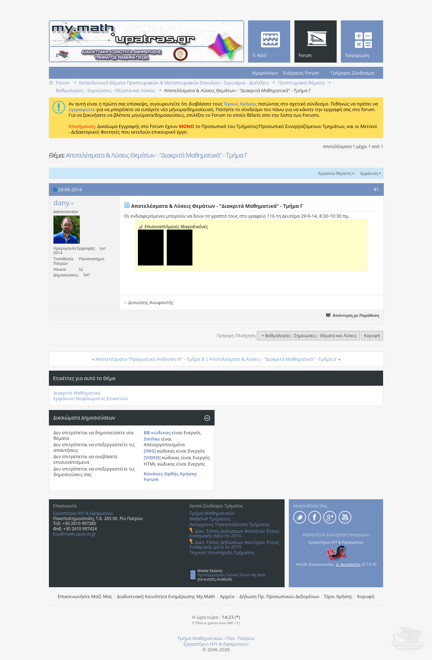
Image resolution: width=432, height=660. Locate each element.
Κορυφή (372, 336)
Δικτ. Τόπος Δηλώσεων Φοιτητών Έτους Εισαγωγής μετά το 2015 (234, 544)
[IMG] (150, 451)
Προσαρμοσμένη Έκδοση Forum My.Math (232, 574)
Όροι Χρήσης (338, 596)
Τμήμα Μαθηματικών (212, 513)
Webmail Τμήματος (210, 518)
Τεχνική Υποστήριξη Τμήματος (222, 552)
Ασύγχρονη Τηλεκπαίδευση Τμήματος (230, 524)
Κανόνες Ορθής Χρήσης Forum (170, 476)
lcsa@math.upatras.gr (74, 534)
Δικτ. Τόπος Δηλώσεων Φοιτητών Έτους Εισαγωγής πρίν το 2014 (234, 533)
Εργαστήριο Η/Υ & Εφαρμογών (83, 513)
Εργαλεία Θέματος (334, 173)
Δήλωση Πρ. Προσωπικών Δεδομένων (279, 596)
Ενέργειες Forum (301, 73)
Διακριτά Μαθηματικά (76, 393)
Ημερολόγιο (265, 73)
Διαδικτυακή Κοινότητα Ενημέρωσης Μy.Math (166, 596)
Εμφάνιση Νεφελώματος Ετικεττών (90, 398)
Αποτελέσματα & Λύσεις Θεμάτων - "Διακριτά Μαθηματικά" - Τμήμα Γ (156, 155)
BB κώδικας (157, 432)
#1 (376, 189)
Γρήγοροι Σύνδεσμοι (353, 73)
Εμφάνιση (369, 173)
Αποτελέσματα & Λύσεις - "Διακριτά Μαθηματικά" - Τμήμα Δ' (273, 359)
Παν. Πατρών (241, 638)
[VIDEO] (152, 457)
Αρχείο (227, 596)
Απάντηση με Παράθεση (353, 315)
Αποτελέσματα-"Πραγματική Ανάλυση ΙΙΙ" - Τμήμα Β (150, 359)
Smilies (152, 439)
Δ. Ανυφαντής (348, 564)
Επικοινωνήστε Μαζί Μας (85, 596)
